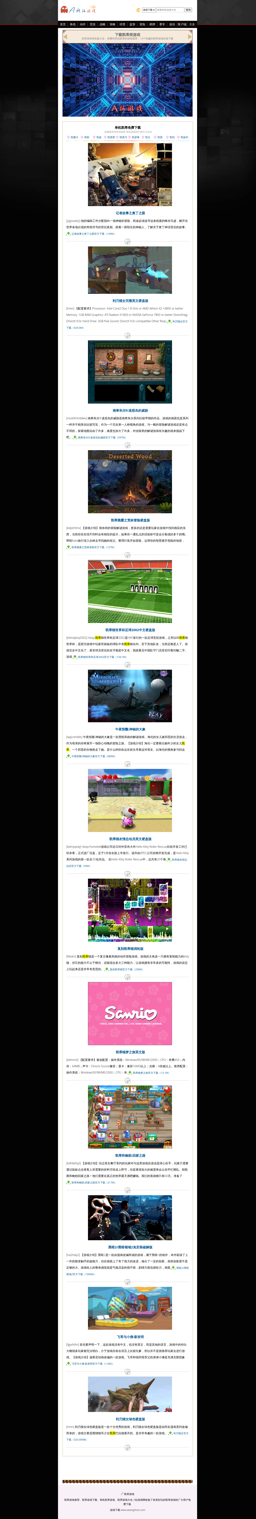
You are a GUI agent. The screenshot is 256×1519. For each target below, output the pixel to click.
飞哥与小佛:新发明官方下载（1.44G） (93, 1363)
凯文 (147, 137)
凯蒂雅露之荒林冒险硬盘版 (130, 520)
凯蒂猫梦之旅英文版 (130, 1052)
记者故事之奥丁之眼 (130, 213)
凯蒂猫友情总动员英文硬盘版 (130, 839)
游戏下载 (115, 1510)
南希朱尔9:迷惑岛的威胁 (130, 410)
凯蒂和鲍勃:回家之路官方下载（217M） (94, 1182)
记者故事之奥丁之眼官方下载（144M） (94, 233)
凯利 (172, 137)
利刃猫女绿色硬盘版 (130, 1419)
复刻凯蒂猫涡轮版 (130, 948)
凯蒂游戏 (129, 1494)
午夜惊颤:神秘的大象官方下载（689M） (94, 756)
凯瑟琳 (135, 137)
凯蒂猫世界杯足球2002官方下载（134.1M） (103, 657)
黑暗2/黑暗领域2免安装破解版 (130, 1247)
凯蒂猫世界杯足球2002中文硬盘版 (130, 630)
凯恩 (160, 137)
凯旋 (99, 137)
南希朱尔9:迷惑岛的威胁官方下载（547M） (102, 437)
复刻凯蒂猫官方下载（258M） (127, 969)
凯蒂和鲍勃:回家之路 (130, 1155)
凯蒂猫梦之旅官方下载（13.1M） (152, 1072)
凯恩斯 (111, 137)
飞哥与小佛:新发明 (130, 1337)
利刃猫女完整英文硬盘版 (130, 300)
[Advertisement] (31, 79)
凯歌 (86, 137)
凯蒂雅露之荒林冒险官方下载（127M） (94, 547)
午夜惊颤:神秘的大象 (130, 729)
